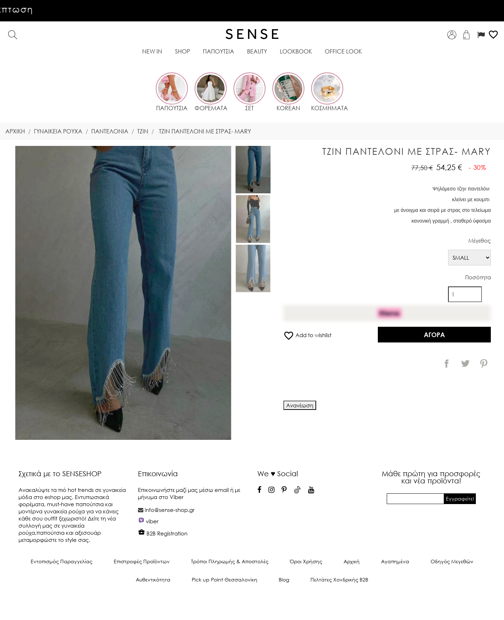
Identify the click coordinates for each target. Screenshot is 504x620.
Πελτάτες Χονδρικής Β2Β (339, 579)
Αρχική (352, 561)
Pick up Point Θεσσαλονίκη (224, 579)
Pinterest (484, 363)
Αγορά (434, 335)
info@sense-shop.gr (170, 509)
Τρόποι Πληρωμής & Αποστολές (229, 561)
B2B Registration (162, 533)
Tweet (465, 363)
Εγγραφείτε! (460, 498)
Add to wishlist (307, 335)
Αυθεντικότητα (153, 579)
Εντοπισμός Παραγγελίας (61, 561)
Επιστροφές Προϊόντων (142, 561)
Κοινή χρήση (446, 363)
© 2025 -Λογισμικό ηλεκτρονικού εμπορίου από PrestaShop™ (252, 603)
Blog (284, 579)
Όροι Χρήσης (306, 561)
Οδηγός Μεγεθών (452, 561)
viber (152, 521)
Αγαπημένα (395, 561)
